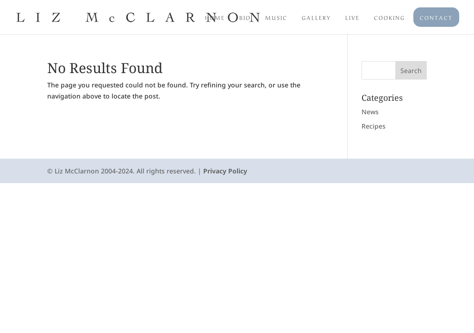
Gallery (316, 17)
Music (276, 17)
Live (352, 17)
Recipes (374, 126)
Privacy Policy (225, 170)
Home (215, 17)
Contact (436, 17)
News (370, 111)
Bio (245, 17)
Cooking (389, 17)
